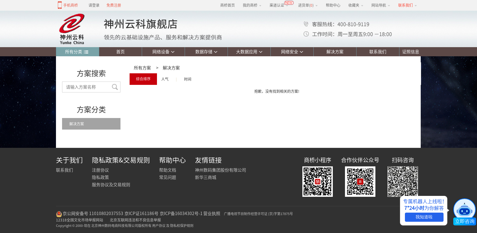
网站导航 (380, 5)
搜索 (115, 87)
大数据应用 (249, 52)
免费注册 (113, 5)
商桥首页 (227, 5)
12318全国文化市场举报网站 (79, 220)
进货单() (308, 5)
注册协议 (100, 170)
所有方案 (142, 68)
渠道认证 (279, 5)
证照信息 (409, 52)
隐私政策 (100, 177)
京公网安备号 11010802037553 (93, 213)
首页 (120, 52)
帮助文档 (167, 170)
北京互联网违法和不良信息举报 (135, 220)
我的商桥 (252, 5)
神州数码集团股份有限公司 (220, 170)
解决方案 (334, 52)
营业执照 (211, 213)
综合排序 (143, 79)
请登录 (94, 5)
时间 (187, 79)
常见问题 (167, 177)
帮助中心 (333, 5)
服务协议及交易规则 (111, 185)
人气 (165, 79)
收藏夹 (356, 5)
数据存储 (206, 52)
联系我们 (377, 52)
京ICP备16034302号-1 (181, 213)
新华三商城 (205, 177)
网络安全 (292, 52)
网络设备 (163, 52)
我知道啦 (424, 216)
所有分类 (77, 52)
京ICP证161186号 (141, 213)
